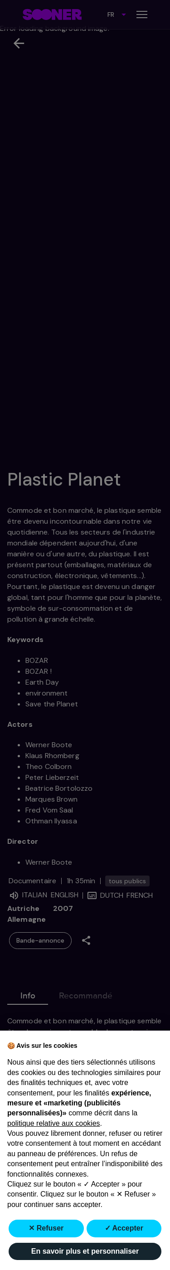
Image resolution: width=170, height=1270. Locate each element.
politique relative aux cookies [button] (53, 1123)
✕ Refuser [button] (46, 1228)
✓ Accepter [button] (124, 1228)
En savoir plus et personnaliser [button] (85, 1251)
